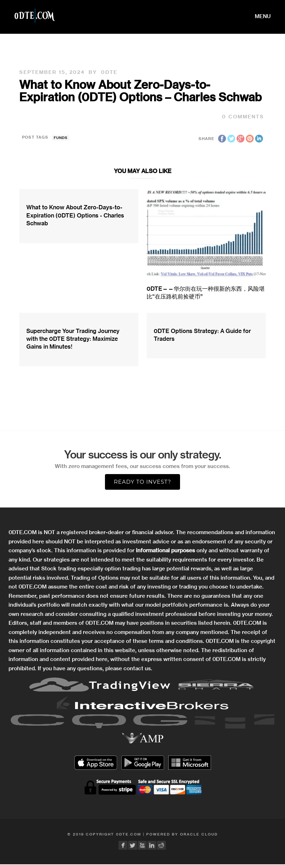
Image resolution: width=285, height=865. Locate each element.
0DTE (109, 72)
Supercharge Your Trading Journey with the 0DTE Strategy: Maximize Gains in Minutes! (73, 338)
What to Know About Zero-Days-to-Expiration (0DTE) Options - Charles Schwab (75, 215)
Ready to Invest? (142, 481)
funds (61, 137)
